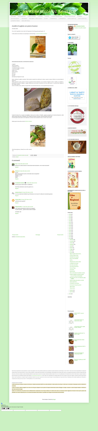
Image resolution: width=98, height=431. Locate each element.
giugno (71, 247)
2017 (70, 228)
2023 (70, 219)
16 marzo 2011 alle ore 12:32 (27, 192)
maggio (71, 249)
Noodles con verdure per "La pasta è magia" (79, 334)
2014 (70, 233)
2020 (70, 223)
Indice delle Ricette (26, 20)
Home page (13, 16)
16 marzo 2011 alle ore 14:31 (26, 199)
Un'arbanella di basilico (19, 182)
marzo (71, 252)
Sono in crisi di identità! (74, 258)
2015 (70, 231)
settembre (72, 244)
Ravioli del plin (72, 271)
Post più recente (15, 234)
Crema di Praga (72, 268)
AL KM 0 (46, 18)
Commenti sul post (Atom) (20, 236)
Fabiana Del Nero (18, 206)
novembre (72, 241)
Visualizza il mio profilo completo (80, 27)
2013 (70, 235)
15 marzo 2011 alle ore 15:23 (24, 171)
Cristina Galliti (18, 199)
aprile (71, 250)
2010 (70, 293)
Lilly (16, 163)
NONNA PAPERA (28, 121)
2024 (70, 217)
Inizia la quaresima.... (73, 281)
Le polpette (79, 16)
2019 (70, 225)
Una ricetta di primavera (74, 266)
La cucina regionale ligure (56, 16)
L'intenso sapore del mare (69, 16)
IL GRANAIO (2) (62, 18)
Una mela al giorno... (15, 18)
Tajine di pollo (72, 286)
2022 (70, 220)
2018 (70, 227)
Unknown (17, 171)
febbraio (71, 290)
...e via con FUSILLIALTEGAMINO (76, 276)
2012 (70, 236)
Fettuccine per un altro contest (75, 261)
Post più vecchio (60, 234)
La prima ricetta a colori (74, 255)
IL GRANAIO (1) (53, 18)
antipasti (17, 156)
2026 (70, 214)
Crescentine (72, 269)
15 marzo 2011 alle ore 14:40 (22, 163)
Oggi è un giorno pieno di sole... (75, 253)
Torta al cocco (72, 288)
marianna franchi (18, 192)
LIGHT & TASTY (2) (82, 18)
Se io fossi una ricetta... (74, 264)
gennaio (71, 291)
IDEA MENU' (24, 18)
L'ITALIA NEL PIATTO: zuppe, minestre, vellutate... (79, 327)
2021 (70, 222)
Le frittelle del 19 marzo (74, 263)
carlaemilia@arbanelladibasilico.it (37, 375)
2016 (70, 230)
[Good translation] (3, 408)
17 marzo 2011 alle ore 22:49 (27, 206)
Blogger (54, 399)
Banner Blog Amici (22, 16)
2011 (70, 238)
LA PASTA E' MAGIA (15, 20)
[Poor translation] (8, 408)
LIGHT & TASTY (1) (72, 18)
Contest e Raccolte (32, 16)
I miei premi (40, 16)
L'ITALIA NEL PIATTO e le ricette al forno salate (79, 320)
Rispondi (16, 167)
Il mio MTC (47, 16)
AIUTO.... (71, 260)
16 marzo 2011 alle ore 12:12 (31, 182)
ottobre (71, 242)
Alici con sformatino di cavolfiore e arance (77, 272)
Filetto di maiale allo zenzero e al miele (77, 280)
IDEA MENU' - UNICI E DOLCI (35, 18)
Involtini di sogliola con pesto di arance (77, 274)
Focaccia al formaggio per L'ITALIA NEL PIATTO (79, 353)
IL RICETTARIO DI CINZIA (41, 33)
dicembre (72, 239)
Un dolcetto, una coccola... (74, 283)
